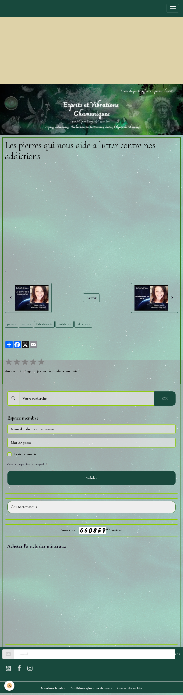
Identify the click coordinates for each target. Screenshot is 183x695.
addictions (83, 324)
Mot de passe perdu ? (36, 464)
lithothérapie (44, 324)
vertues (26, 324)
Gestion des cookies (129, 688)
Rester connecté (25, 454)
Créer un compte (15, 464)
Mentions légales (53, 688)
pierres (11, 324)
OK (165, 398)
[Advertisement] (91, 50)
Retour (91, 297)
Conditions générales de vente (90, 688)
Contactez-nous (24, 507)
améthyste (64, 324)
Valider (91, 477)
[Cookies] (10, 686)
